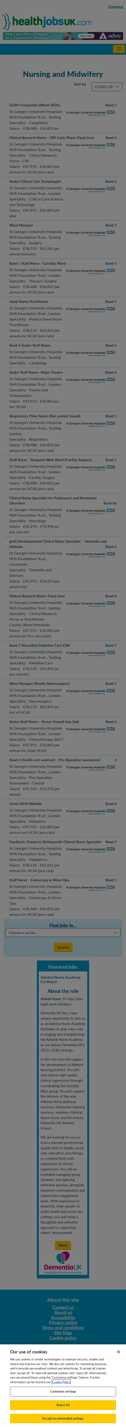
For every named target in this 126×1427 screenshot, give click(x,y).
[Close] (118, 1356)
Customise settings (63, 1395)
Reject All (62, 1409)
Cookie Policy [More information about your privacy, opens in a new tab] (61, 1386)
